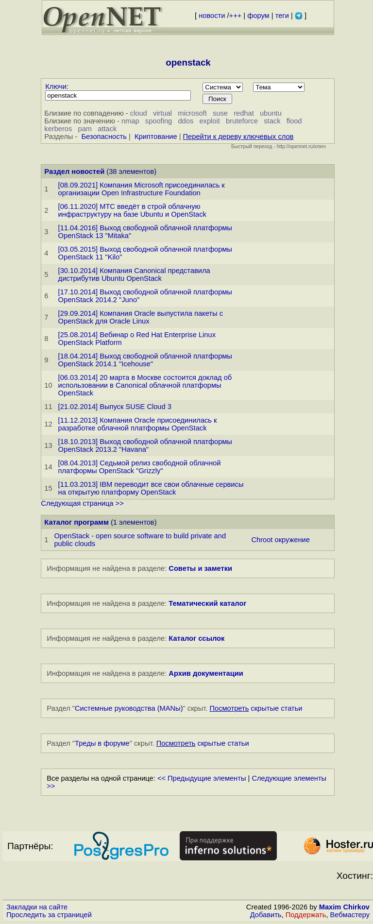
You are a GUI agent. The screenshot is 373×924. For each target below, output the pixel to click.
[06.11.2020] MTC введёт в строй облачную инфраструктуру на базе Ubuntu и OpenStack (132, 210)
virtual (162, 113)
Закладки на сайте (37, 907)
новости (212, 15)
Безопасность (104, 136)
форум (258, 15)
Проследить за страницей (49, 915)
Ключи (56, 86)
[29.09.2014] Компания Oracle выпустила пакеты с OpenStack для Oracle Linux (140, 317)
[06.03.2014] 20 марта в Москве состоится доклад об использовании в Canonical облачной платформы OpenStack (145, 385)
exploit (209, 121)
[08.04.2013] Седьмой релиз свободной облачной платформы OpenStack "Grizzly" (139, 467)
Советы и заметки (200, 568)
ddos (185, 121)
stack (272, 121)
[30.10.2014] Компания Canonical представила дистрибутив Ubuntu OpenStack (134, 274)
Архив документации (206, 673)
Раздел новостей (74, 171)
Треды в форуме (102, 743)
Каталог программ (76, 522)
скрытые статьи (256, 708)
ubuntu (271, 113)
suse (220, 113)
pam (85, 129)
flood (294, 121)
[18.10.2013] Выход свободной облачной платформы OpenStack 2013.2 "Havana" (145, 445)
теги (282, 15)
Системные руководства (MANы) (129, 708)
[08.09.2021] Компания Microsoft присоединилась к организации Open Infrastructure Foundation (141, 189)
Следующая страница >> (82, 503)
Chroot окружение (280, 540)
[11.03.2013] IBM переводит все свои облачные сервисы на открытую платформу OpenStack (151, 488)
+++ (235, 15)
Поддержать (306, 915)
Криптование (156, 136)
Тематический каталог (207, 603)
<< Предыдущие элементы (201, 778)
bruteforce (242, 121)
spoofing (158, 121)
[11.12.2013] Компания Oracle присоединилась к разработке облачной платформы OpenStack (137, 424)
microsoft (192, 113)
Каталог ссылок (196, 638)
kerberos (58, 129)
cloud (138, 113)
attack (107, 129)
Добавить (266, 915)
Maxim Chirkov (344, 907)
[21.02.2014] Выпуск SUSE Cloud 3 (114, 407)
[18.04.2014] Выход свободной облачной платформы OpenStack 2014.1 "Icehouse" (145, 360)
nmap (130, 121)
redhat (244, 113)
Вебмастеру (350, 915)
